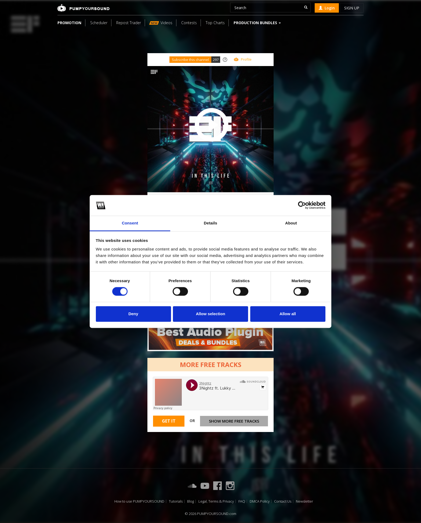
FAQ (241, 501)
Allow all (288, 313)
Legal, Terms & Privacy (216, 501)
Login (327, 7)
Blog (190, 501)
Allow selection (210, 313)
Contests (189, 22)
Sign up (351, 7)
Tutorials (176, 501)
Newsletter (304, 501)
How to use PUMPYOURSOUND (139, 501)
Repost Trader (128, 22)
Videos (160, 22)
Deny (133, 313)
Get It (169, 421)
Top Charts (215, 22)
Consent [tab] (130, 223)
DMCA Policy (260, 501)
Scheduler (98, 22)
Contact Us (282, 501)
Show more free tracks (234, 421)
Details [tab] (210, 223)
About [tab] (291, 223)
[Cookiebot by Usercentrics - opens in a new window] (301, 205)
